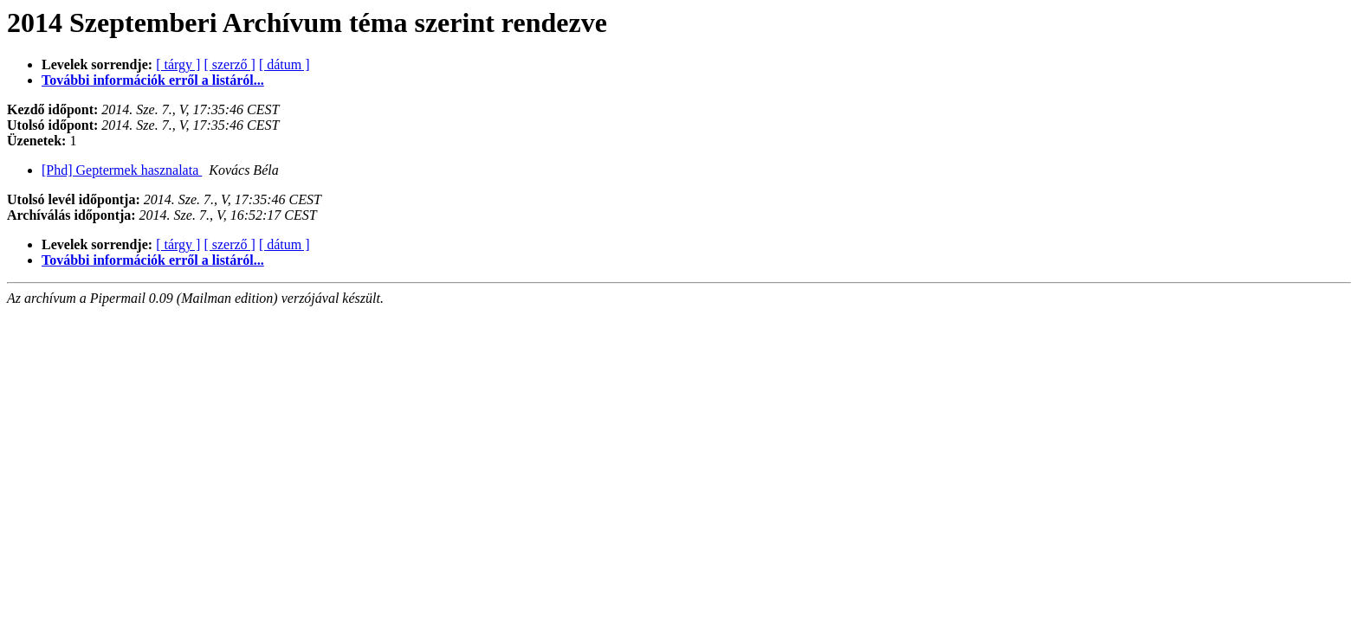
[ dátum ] (284, 64)
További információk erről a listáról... (153, 80)
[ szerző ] (229, 64)
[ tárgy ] (178, 64)
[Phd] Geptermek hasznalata (122, 170)
